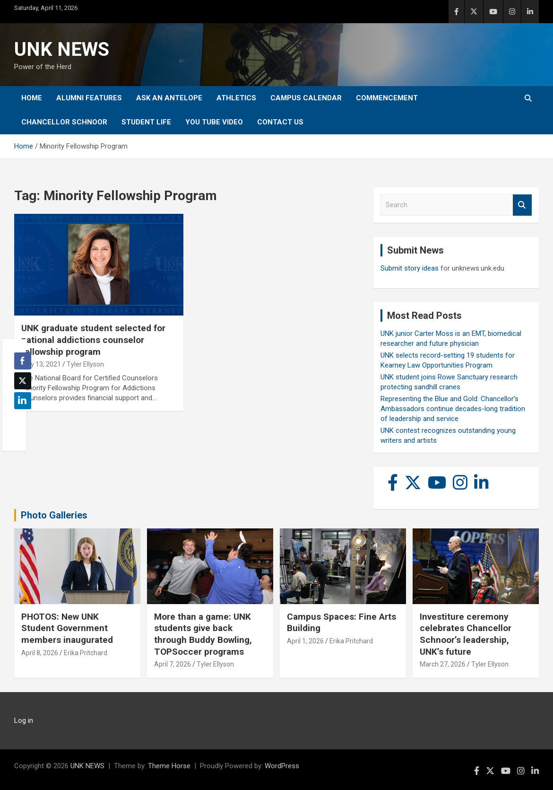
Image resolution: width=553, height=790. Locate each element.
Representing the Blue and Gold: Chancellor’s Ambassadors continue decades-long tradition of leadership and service (452, 409)
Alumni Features (89, 98)
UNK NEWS (61, 49)
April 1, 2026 (305, 641)
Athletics (236, 98)
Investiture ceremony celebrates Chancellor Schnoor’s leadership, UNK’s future (465, 634)
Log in (23, 720)
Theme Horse (169, 766)
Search (522, 205)
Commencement (387, 98)
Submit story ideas (409, 268)
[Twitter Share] (22, 380)
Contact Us (280, 122)
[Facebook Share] (22, 360)
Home (31, 98)
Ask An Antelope (169, 98)
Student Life (146, 122)
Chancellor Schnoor (64, 122)
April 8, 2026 (39, 653)
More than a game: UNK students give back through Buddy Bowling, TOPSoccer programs (203, 634)
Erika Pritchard (85, 653)
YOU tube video (214, 122)
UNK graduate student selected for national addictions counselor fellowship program (93, 340)
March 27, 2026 (443, 664)
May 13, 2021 (41, 364)
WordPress (282, 766)
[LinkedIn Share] (22, 400)
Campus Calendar (306, 98)
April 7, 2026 (172, 664)
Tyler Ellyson (85, 364)
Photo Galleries (54, 515)
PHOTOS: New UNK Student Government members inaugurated (67, 628)
